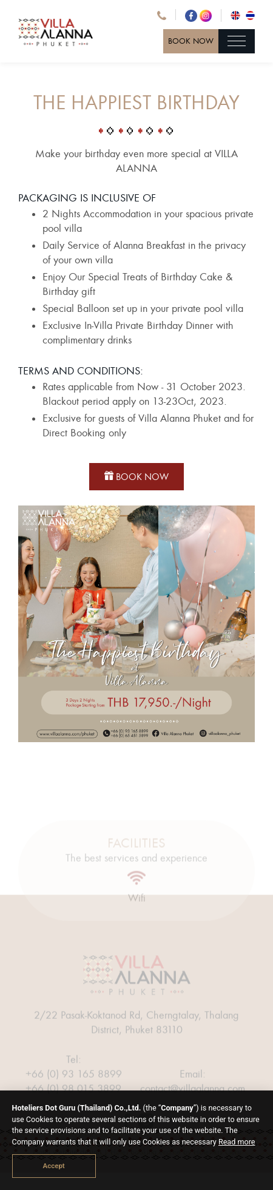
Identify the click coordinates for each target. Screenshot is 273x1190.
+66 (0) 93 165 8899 (73, 1083)
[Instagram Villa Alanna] (206, 14)
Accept (54, 1165)
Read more (236, 1141)
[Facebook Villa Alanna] (192, 14)
